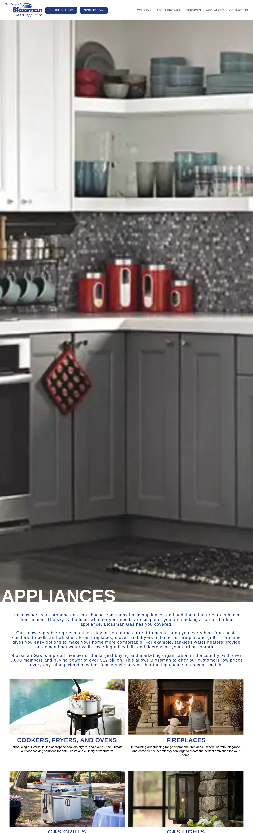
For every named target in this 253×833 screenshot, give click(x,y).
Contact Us (238, 10)
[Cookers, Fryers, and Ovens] (67, 723)
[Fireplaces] (185, 723)
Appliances (215, 10)
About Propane (168, 10)
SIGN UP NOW (93, 10)
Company (144, 10)
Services (193, 10)
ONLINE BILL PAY (61, 10)
